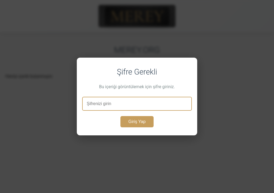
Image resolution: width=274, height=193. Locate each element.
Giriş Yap (137, 121)
